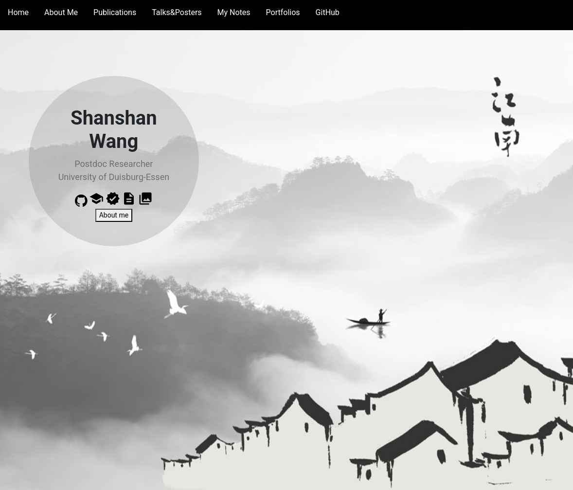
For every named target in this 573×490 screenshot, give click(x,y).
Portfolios (283, 12)
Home (18, 12)
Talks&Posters (176, 12)
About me (113, 215)
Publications (114, 12)
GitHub (328, 12)
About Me (61, 12)
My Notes (234, 12)
